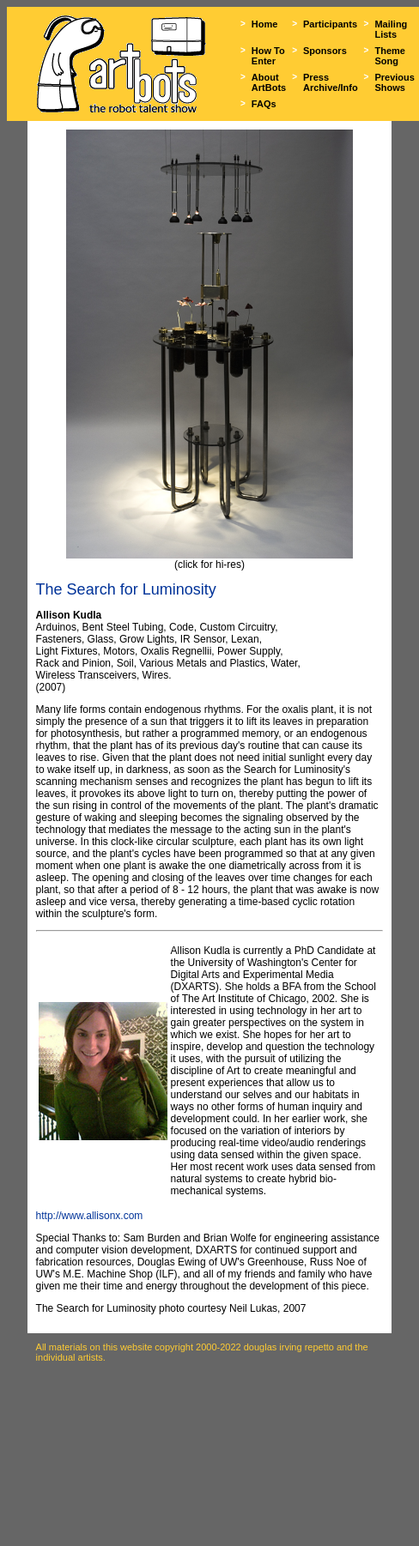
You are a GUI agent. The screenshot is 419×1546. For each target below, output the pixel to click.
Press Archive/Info (330, 82)
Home (265, 24)
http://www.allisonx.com (89, 1216)
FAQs (264, 104)
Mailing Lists (390, 29)
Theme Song (389, 55)
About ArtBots (269, 82)
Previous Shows (394, 82)
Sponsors (325, 50)
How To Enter (268, 55)
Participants (330, 24)
